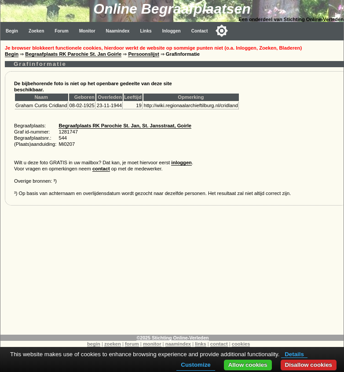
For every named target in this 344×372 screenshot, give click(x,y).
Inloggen (171, 31)
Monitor (87, 31)
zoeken (112, 344)
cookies (241, 344)
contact (101, 168)
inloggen (181, 162)
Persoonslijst (143, 54)
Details (294, 354)
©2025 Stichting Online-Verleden (172, 337)
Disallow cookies (308, 364)
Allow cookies (247, 364)
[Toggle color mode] (222, 31)
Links (145, 31)
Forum (61, 31)
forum (132, 344)
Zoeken (36, 31)
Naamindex (118, 31)
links (200, 344)
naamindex (178, 344)
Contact (199, 31)
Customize (195, 364)
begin (93, 344)
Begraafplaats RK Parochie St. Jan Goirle (73, 54)
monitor (152, 344)
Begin (12, 31)
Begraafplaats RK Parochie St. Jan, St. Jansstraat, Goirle (125, 125)
